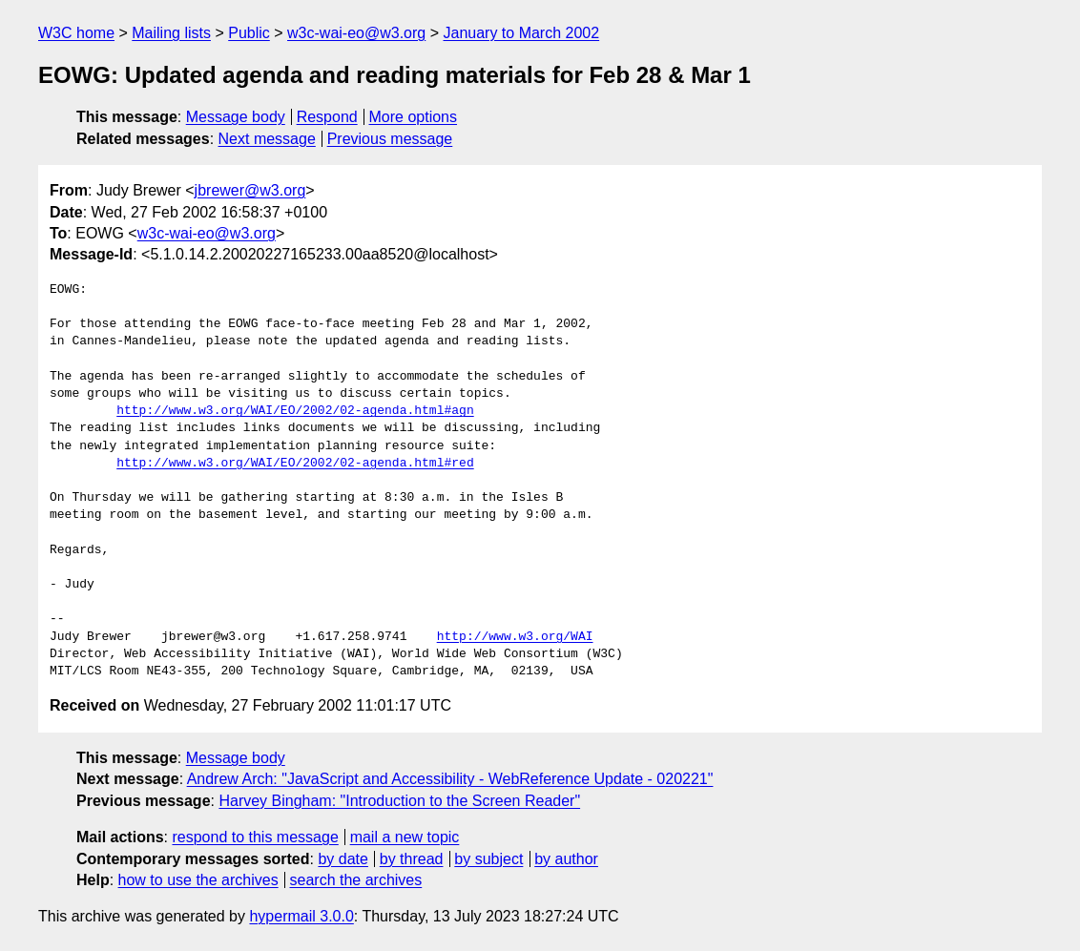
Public (249, 33)
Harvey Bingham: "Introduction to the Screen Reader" (399, 801)
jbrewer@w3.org (250, 190)
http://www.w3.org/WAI (515, 637)
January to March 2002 (521, 33)
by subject (488, 859)
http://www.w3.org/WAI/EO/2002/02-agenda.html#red (294, 463)
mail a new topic (405, 837)
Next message (267, 139)
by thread (412, 859)
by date (342, 859)
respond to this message (255, 837)
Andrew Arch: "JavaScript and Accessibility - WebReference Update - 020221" (450, 779)
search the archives (356, 880)
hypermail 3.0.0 (301, 916)
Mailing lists (171, 33)
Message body (235, 117)
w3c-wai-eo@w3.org (356, 33)
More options (413, 117)
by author (566, 859)
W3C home (76, 33)
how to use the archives (198, 880)
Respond (327, 117)
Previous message (390, 139)
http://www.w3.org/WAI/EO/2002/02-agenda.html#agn (294, 411)
